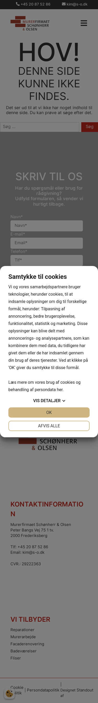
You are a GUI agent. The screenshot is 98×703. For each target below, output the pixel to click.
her (59, 389)
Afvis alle (49, 425)
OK (49, 412)
